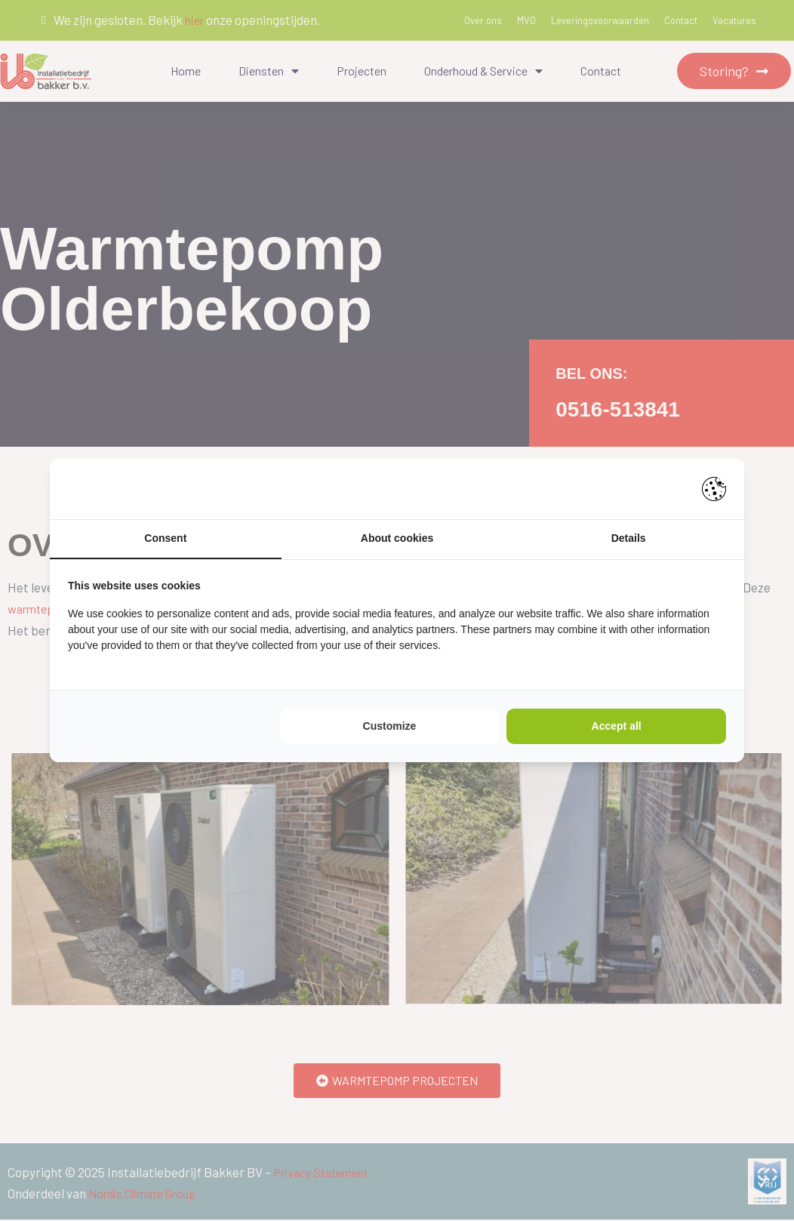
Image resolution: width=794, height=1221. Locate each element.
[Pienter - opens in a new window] (714, 488)
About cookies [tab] (397, 539)
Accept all (617, 727)
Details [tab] (628, 539)
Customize (390, 727)
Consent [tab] (165, 539)
